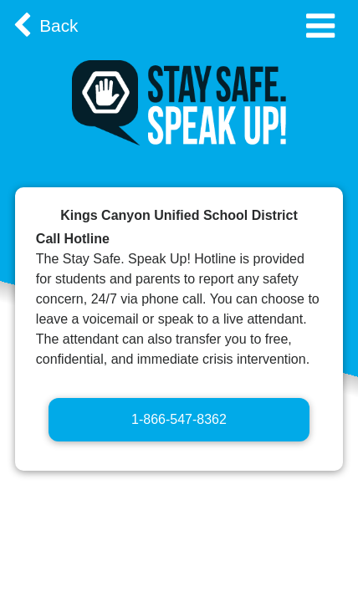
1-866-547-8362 (179, 419)
